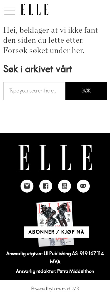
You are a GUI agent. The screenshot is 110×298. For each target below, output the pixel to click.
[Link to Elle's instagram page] (27, 186)
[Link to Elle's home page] (55, 157)
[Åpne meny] (8, 9)
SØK (86, 91)
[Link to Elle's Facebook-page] (45, 186)
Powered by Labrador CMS (55, 289)
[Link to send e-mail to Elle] (83, 186)
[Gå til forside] (34, 9)
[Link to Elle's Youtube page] (64, 186)
